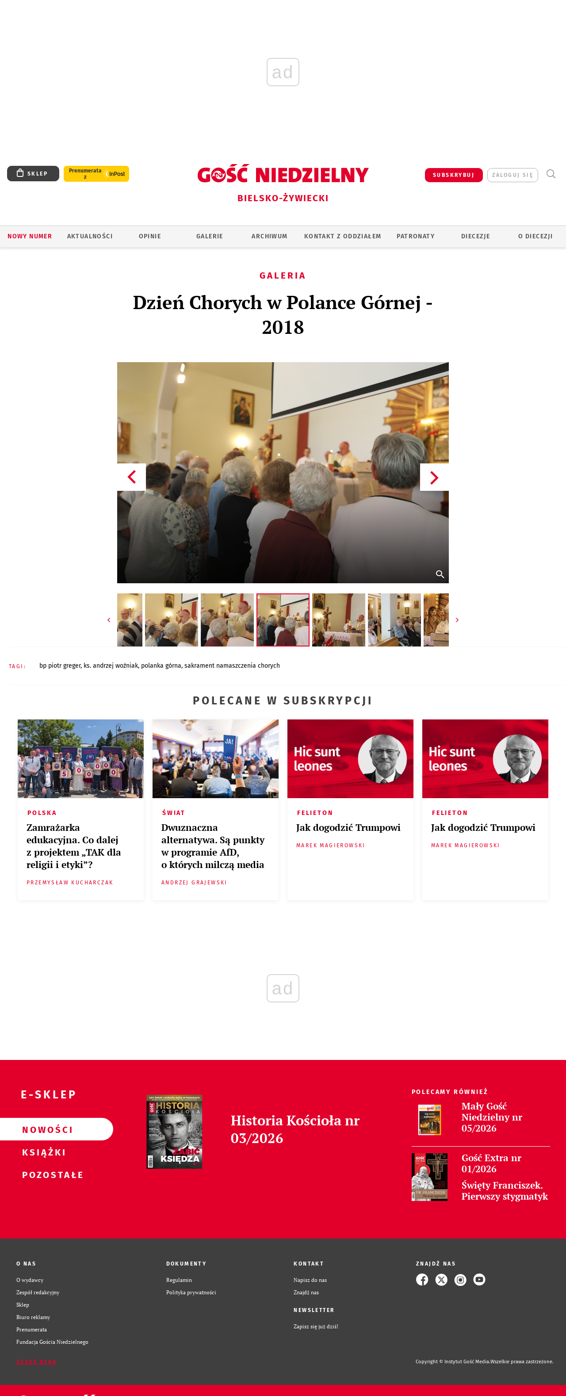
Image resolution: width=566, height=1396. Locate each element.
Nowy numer (30, 236)
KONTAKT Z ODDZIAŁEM (343, 236)
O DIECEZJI (535, 236)
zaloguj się (512, 175)
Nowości (42, 1129)
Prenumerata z (85, 174)
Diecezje (475, 236)
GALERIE (209, 236)
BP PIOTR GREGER (59, 665)
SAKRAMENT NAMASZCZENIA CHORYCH (232, 665)
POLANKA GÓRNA (161, 665)
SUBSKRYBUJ (453, 175)
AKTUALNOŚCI (90, 236)
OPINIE (150, 236)
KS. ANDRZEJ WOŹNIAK (111, 665)
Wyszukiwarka (551, 174)
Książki (42, 1152)
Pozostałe (42, 1174)
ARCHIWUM (269, 236)
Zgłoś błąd (36, 1362)
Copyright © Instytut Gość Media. (453, 1362)
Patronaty (416, 236)
